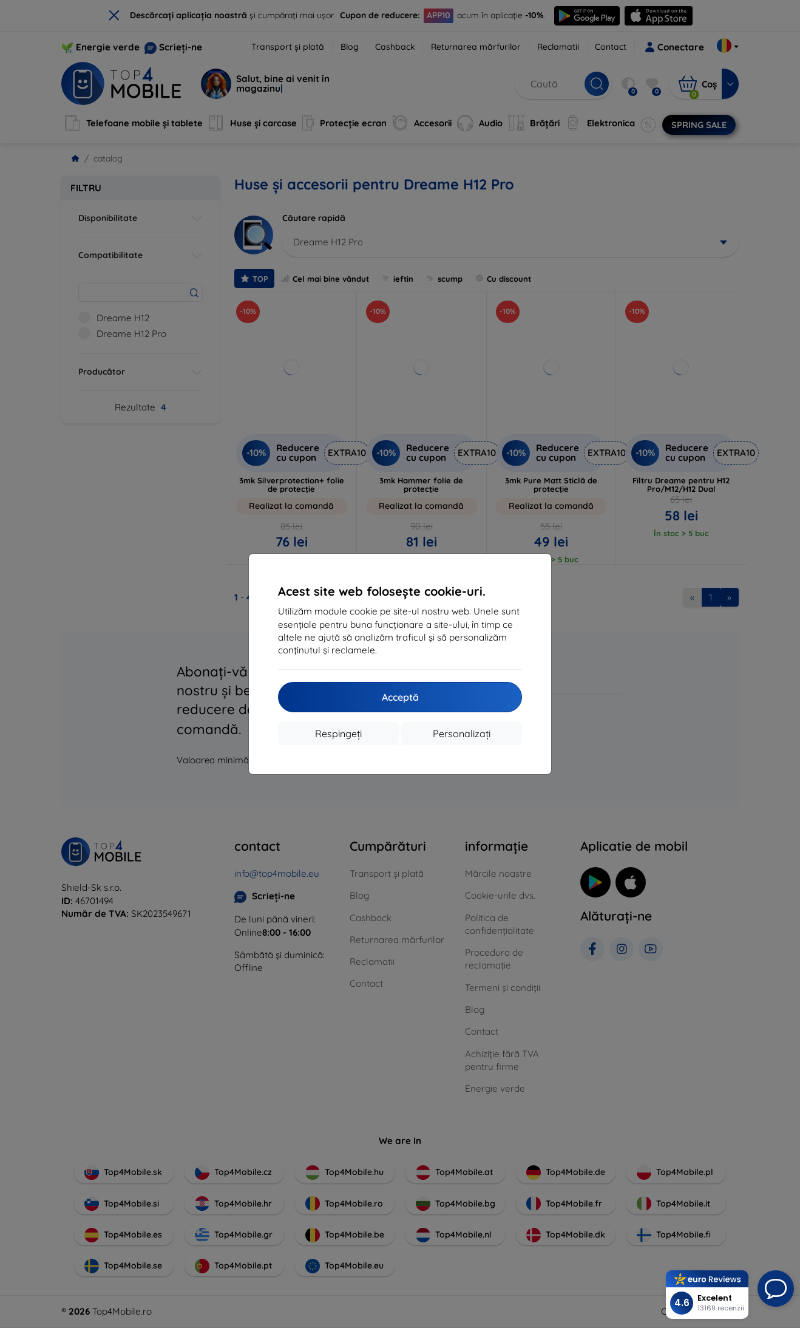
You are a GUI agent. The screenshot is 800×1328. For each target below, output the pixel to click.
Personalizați (461, 733)
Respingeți (338, 733)
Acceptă (400, 697)
